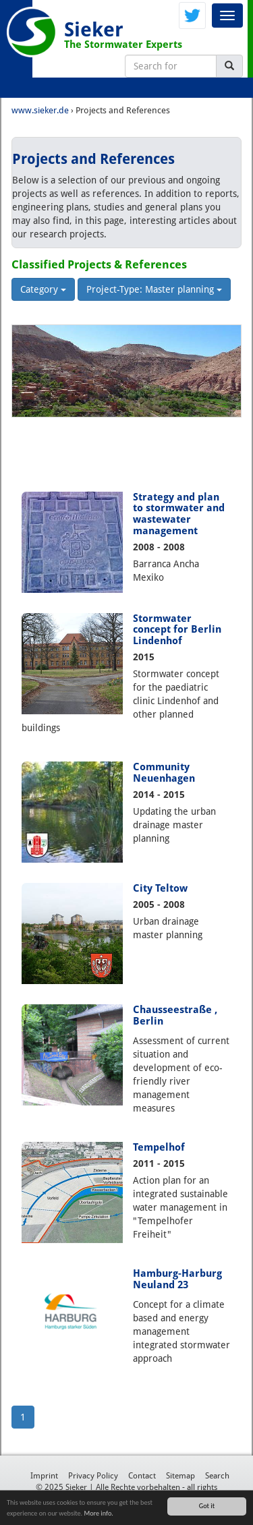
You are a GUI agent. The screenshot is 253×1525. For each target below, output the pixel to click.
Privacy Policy (93, 1475)
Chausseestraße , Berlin (175, 1015)
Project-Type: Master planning (154, 289)
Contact (142, 1475)
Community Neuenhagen (164, 772)
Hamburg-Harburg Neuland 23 (177, 1279)
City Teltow (160, 888)
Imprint (44, 1475)
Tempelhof (159, 1147)
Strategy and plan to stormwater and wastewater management (179, 514)
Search (217, 1475)
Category (43, 289)
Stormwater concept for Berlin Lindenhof (177, 630)
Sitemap (180, 1475)
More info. (98, 1513)
